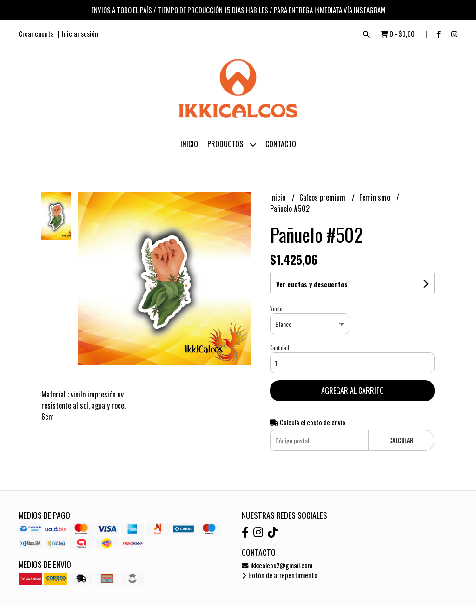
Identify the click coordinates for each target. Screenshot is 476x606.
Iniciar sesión (80, 33)
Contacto (280, 144)
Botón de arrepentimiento (279, 575)
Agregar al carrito (352, 390)
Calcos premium (323, 197)
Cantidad (279, 348)
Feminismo (375, 197)
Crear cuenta (36, 33)
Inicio (189, 144)
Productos (231, 144)
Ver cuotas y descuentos (312, 284)
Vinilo (276, 309)
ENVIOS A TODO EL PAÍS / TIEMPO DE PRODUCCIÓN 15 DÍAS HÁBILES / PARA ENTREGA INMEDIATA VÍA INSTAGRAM (238, 10)
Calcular (401, 440)
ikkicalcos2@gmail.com (277, 565)
